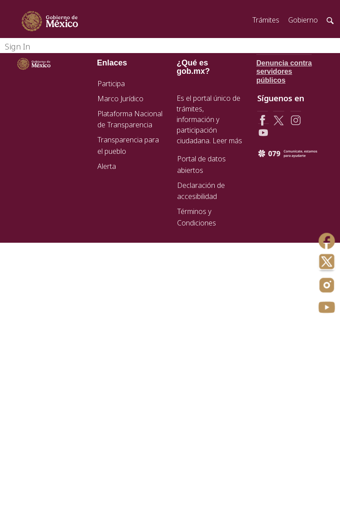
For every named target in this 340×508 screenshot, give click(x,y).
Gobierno (303, 20)
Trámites (265, 20)
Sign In (17, 46)
